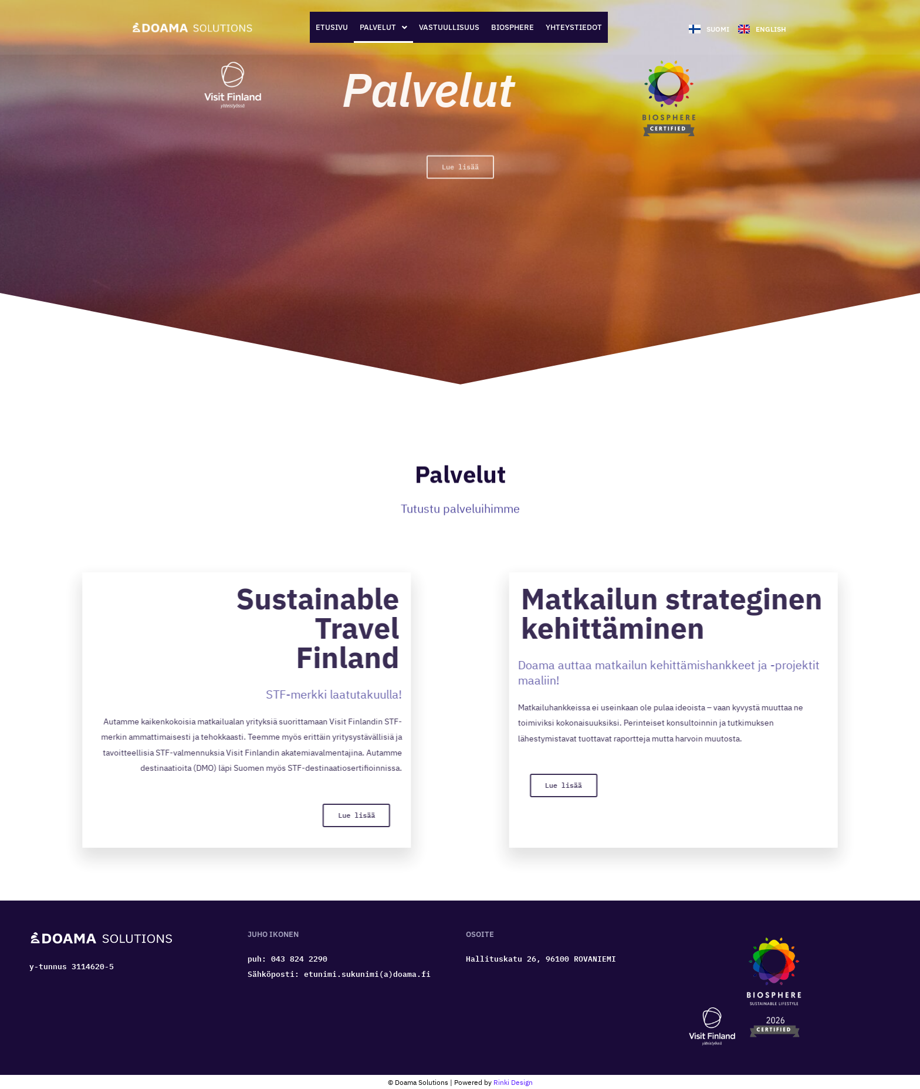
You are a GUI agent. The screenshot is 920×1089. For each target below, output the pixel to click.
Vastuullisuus (447, 25)
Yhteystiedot (606, 25)
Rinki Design (513, 1077)
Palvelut (365, 25)
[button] (365, 25)
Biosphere (528, 25)
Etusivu (298, 25)
